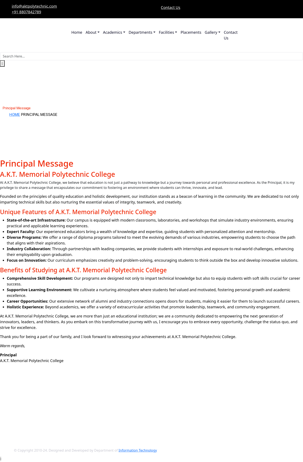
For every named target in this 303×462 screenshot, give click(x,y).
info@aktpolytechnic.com (34, 6)
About (91, 32)
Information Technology (138, 450)
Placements (190, 32)
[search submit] (2, 63)
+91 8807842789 (26, 11)
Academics (112, 32)
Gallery (211, 32)
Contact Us (170, 7)
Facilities (166, 32)
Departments (140, 32)
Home (76, 32)
